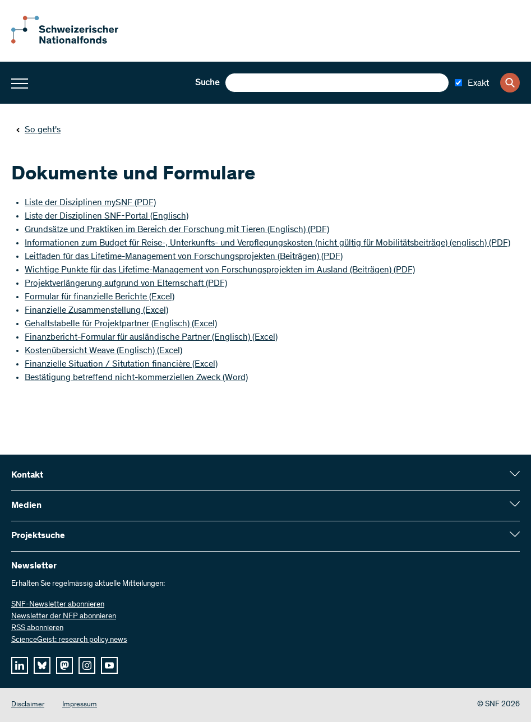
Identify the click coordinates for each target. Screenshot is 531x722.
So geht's (38, 130)
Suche (207, 82)
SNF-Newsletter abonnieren (57, 605)
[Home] (73, 41)
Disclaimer (27, 705)
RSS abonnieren (37, 628)
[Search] (510, 82)
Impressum (79, 705)
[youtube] (109, 665)
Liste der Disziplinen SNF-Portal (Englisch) (106, 216)
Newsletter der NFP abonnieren (63, 617)
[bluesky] (42, 665)
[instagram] (87, 665)
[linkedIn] (19, 665)
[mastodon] (64, 665)
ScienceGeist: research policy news (69, 640)
